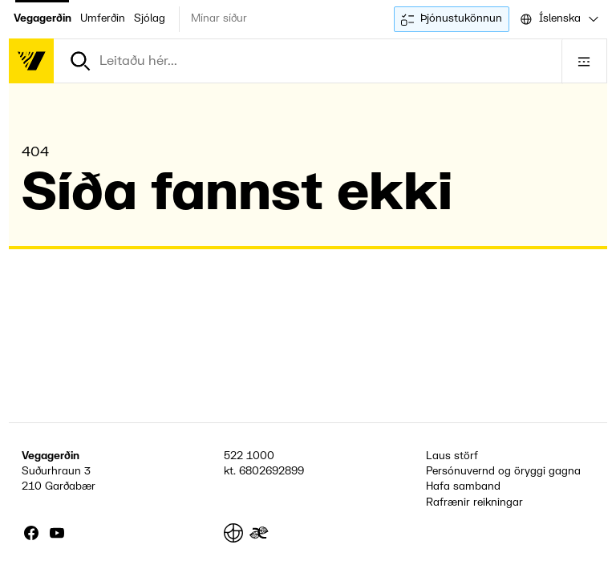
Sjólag (149, 18)
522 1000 (249, 456)
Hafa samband (463, 486)
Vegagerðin (42, 18)
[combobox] (558, 19)
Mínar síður (219, 18)
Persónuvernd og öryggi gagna (503, 471)
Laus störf (452, 456)
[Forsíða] (31, 60)
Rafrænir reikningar (474, 502)
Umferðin (102, 18)
